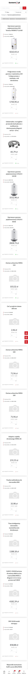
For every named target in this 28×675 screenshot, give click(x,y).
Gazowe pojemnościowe (20, 18)
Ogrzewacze (12, 18)
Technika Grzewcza (5, 18)
